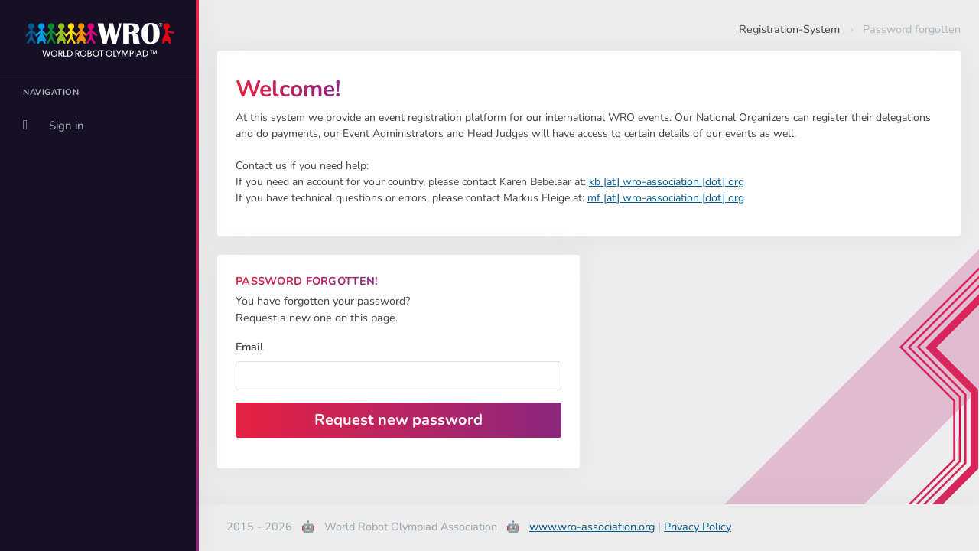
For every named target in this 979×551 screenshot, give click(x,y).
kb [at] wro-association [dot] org (666, 181)
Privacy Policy (697, 526)
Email (249, 346)
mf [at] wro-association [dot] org (665, 198)
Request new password (398, 419)
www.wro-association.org (592, 526)
